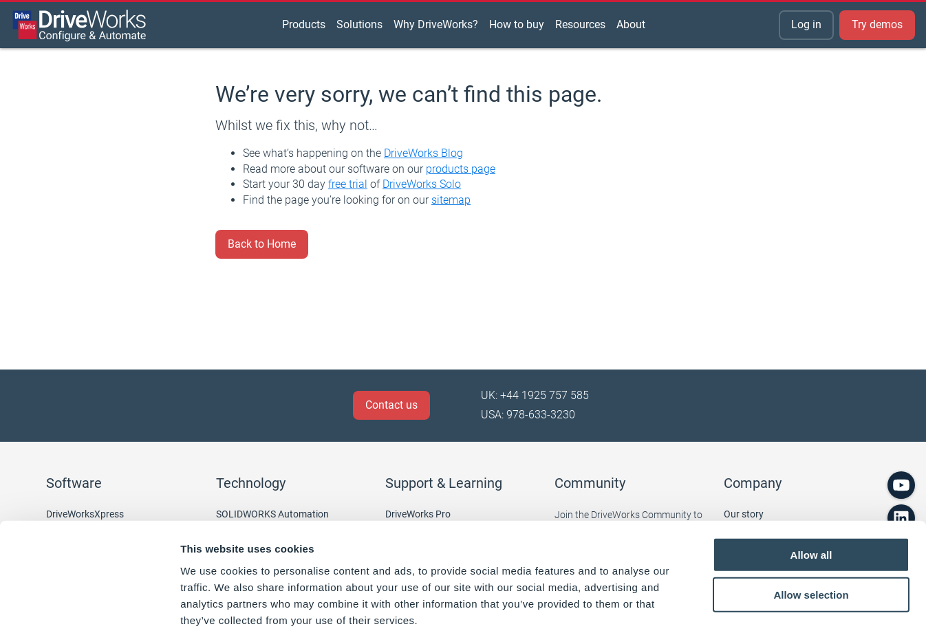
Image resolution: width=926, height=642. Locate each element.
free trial (347, 184)
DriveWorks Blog (423, 153)
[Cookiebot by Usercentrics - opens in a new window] (89, 615)
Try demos (877, 24)
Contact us (391, 404)
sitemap (451, 199)
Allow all (811, 494)
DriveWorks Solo (422, 184)
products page (460, 168)
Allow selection (810, 534)
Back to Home (262, 243)
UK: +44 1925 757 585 (535, 395)
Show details (722, 615)
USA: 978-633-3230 (528, 414)
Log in (806, 24)
